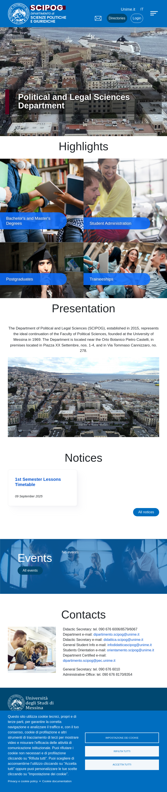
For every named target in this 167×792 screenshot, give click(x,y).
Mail (98, 18)
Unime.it (128, 9)
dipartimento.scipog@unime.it (116, 634)
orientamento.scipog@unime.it (130, 650)
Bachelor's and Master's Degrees (42, 200)
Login (137, 18)
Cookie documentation (57, 781)
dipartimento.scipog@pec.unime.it (89, 660)
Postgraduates (42, 270)
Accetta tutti (122, 764)
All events (30, 570)
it (142, 9)
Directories (117, 18)
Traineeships (125, 270)
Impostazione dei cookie (122, 737)
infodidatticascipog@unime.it (129, 645)
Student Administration (125, 200)
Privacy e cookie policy (23, 781)
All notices (146, 512)
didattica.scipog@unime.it (123, 640)
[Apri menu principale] (154, 13)
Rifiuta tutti (122, 751)
